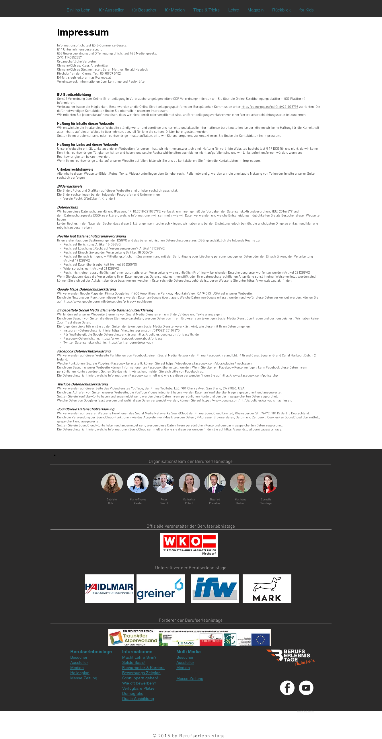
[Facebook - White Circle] (287, 687)
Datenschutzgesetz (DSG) (82, 216)
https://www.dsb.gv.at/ (264, 281)
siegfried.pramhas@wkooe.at (89, 78)
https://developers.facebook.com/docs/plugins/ (201, 364)
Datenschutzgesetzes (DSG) (185, 241)
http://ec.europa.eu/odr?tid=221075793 (269, 107)
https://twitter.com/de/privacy (130, 343)
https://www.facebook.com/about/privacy (132, 339)
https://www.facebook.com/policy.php (249, 376)
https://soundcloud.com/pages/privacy (252, 430)
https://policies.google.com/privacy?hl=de (168, 335)
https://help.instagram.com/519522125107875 (146, 331)
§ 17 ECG (272, 149)
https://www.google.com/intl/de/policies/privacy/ (99, 302)
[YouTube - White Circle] (306, 687)
